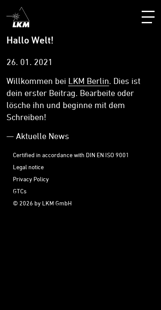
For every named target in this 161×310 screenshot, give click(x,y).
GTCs (20, 191)
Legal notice (28, 166)
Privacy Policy (31, 179)
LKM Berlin (88, 81)
